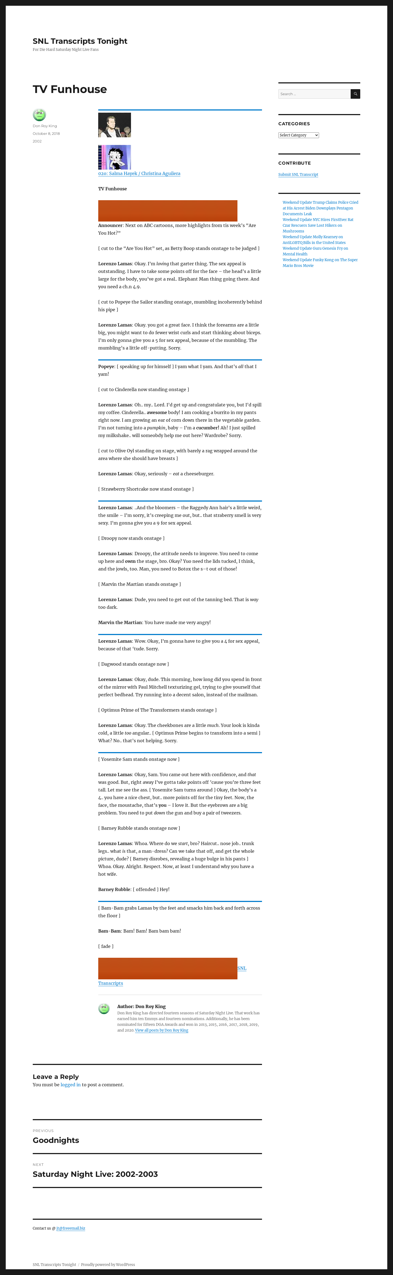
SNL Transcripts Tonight (80, 41)
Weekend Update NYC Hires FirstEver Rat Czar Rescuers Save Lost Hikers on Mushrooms (318, 225)
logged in (71, 1084)
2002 (37, 141)
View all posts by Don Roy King (161, 1030)
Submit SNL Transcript (298, 174)
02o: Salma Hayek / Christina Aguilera (139, 173)
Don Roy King (45, 126)
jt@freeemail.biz (70, 1228)
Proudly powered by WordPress (108, 1264)
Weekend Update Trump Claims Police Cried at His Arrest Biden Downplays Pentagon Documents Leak (320, 208)
